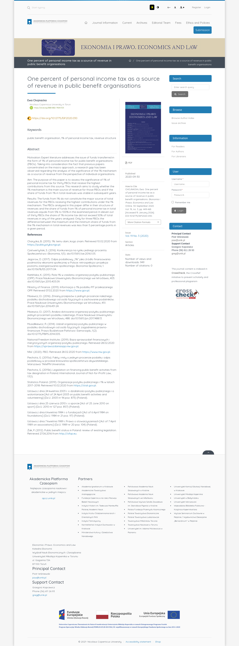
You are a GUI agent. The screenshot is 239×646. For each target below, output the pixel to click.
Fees (178, 22)
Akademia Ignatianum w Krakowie (97, 486)
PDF (130, 162)
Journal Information (105, 22)
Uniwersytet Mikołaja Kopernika (188, 494)
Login (207, 7)
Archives (141, 22)
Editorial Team (161, 22)
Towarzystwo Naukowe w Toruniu (143, 524)
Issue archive (179, 123)
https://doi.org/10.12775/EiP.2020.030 (54, 118)
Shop (158, 641)
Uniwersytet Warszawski (185, 502)
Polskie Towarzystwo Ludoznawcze (143, 517)
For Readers (178, 146)
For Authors (178, 151)
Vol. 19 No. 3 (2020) (136, 235)
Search (181, 94)
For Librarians (179, 156)
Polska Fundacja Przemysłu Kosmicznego (146, 509)
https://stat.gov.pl (85, 385)
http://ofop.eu (68, 433)
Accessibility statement (138, 641)
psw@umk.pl (178, 240)
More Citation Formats (139, 222)
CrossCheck (178, 272)
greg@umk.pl (178, 253)
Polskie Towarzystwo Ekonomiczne (143, 513)
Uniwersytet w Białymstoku (186, 498)
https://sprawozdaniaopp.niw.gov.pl (56, 346)
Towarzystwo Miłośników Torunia (142, 521)
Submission (203, 30)
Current (127, 22)
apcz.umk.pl (48, 498)
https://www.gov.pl (77, 290)
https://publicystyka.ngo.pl (43, 244)
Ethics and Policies (198, 22)
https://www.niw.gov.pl (96, 351)
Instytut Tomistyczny (91, 521)
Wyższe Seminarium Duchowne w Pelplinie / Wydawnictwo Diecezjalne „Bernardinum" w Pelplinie (190, 517)
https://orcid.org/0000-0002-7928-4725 (49, 108)
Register (196, 7)
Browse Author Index (183, 118)
